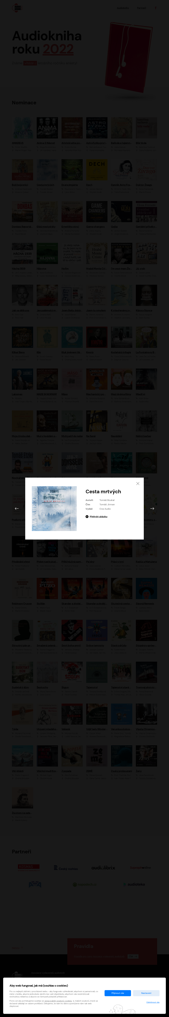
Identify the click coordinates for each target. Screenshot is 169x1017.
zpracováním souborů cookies (58, 1001)
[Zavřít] (138, 484)
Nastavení (146, 993)
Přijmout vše (118, 993)
